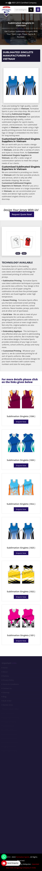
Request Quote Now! (22, 214)
